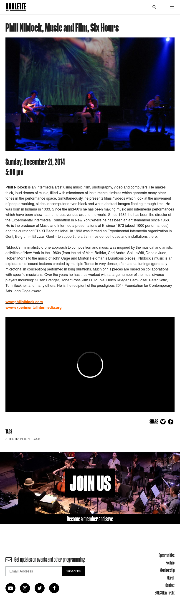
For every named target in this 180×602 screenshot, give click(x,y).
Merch (171, 578)
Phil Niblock (30, 439)
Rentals (170, 563)
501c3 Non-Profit (165, 593)
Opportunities (167, 555)
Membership (167, 570)
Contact (170, 585)
